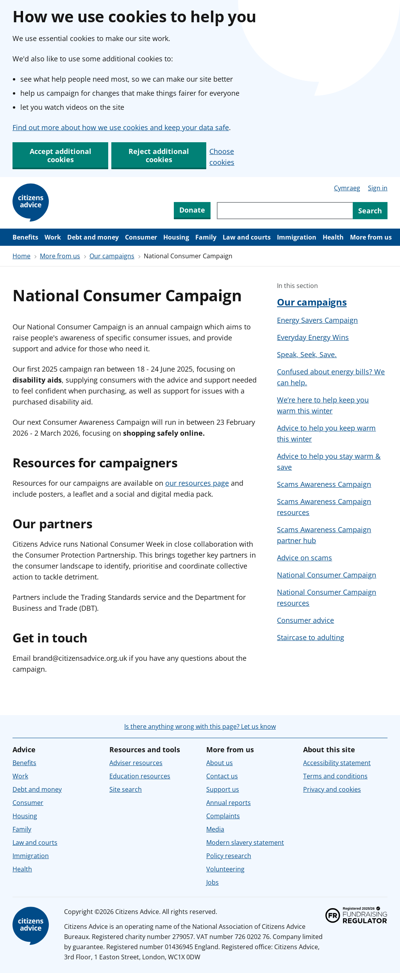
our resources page (197, 483)
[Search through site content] (285, 210)
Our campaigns (111, 256)
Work (53, 237)
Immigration (296, 237)
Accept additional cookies (60, 155)
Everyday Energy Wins (313, 337)
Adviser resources (135, 762)
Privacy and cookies (332, 789)
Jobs (212, 882)
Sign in (378, 188)
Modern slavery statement (245, 842)
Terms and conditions (335, 776)
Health (333, 237)
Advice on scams (304, 557)
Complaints (223, 816)
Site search (125, 789)
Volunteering (225, 869)
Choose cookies (221, 157)
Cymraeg (347, 188)
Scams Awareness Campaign (324, 484)
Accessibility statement (337, 762)
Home (21, 256)
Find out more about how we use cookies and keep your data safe (120, 127)
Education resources (139, 776)
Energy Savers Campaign (317, 320)
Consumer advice (305, 620)
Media (215, 829)
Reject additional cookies (159, 155)
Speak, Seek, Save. (307, 354)
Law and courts (247, 237)
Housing (176, 237)
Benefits (25, 237)
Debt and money (93, 237)
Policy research (228, 855)
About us (219, 762)
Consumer (141, 237)
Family (205, 237)
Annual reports (228, 802)
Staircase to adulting (310, 637)
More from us (371, 237)
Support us (222, 789)
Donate (192, 210)
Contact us (222, 776)
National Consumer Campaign (326, 575)
